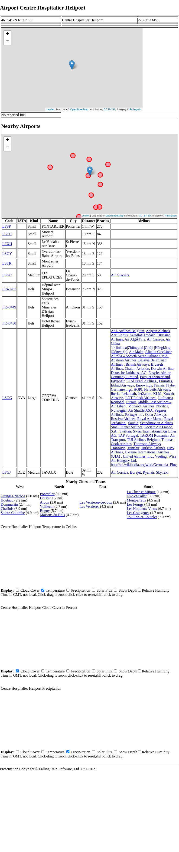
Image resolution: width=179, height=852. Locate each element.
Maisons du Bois (52, 515)
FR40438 (9, 323)
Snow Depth (128, 590)
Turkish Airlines (153, 448)
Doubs (45, 498)
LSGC (7, 275)
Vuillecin (47, 506)
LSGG (7, 398)
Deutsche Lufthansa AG (129, 373)
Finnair (159, 385)
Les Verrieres (89, 506)
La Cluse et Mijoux (141, 492)
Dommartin (9, 504)
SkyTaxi (162, 472)
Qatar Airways (156, 414)
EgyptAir (118, 381)
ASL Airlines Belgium (127, 331)
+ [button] (7, 34)
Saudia (133, 423)
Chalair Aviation (137, 368)
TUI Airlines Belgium (143, 440)
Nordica (162, 406)
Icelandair (128, 394)
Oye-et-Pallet (136, 496)
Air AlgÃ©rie (134, 339)
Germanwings (121, 389)
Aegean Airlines (158, 331)
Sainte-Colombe (13, 513)
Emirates (165, 381)
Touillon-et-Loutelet (142, 517)
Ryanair (148, 472)
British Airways (137, 364)
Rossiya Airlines (123, 419)
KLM (157, 394)
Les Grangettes (138, 513)
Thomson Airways (147, 444)
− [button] (7, 41)
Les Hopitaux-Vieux (142, 509)
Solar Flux (104, 590)
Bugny (45, 511)
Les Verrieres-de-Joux (96, 502)
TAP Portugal (128, 435)
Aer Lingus (119, 335)
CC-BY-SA (110, 109)
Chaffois (7, 509)
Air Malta (136, 352)
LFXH (7, 244)
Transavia (118, 448)
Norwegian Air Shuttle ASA (132, 410)
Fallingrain (135, 109)
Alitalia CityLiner (158, 352)
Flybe (170, 385)
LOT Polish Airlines (140, 398)
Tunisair (133, 448)
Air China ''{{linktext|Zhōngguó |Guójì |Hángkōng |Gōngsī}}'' (141, 345)
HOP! (137, 389)
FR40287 (9, 289)
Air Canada (155, 339)
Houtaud (7, 500)
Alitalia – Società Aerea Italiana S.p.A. (140, 356)
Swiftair (125, 431)
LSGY (7, 254)
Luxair (131, 402)
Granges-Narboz (13, 496)
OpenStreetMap (79, 109)
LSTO (7, 234)
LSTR (6, 263)
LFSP (6, 226)
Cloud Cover (29, 590)
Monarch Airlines (141, 406)
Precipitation (80, 590)
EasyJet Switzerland (155, 377)
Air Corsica (119, 472)
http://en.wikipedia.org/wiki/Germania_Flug (144, 465)
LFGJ (6, 472)
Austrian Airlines (124, 360)
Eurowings (144, 385)
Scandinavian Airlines (156, 423)
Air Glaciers (120, 275)
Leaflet (50, 109)
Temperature (55, 590)
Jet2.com (144, 394)
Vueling (161, 456)
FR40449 (9, 307)
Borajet (135, 472)
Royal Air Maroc (149, 419)
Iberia (115, 394)
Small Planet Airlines (127, 427)
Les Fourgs (135, 504)
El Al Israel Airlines (142, 381)
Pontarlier (47, 494)
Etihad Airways (122, 385)
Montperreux (136, 500)
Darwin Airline (162, 368)
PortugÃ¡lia (134, 414)
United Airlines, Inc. (138, 456)
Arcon (44, 502)
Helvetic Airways (157, 389)
